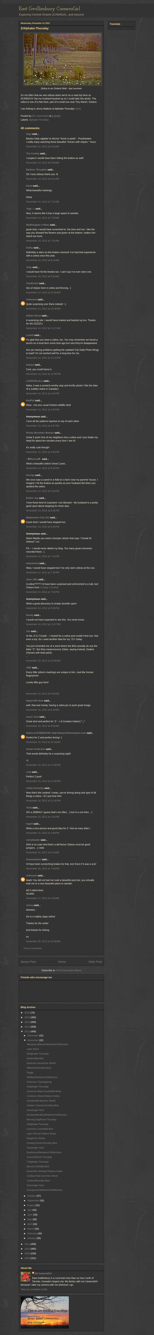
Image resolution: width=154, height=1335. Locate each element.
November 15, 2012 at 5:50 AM (42, 693)
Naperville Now (34, 700)
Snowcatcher (33, 859)
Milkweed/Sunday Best (39, 1067)
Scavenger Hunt (35, 1110)
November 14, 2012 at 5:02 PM (42, 468)
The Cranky (32, 153)
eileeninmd (32, 563)
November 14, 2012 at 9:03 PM (42, 608)
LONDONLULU (34, 381)
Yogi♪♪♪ (30, 208)
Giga (28, 134)
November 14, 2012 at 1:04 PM (42, 393)
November (33, 1040)
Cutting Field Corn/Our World (42, 1176)
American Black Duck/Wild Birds (44, 1091)
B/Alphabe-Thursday (38, 1053)
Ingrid (29, 823)
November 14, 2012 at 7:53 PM (42, 592)
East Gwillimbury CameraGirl (49, 8)
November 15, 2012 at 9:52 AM (42, 726)
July (29, 1210)
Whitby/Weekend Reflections (42, 1077)
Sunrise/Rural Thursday (39, 1157)
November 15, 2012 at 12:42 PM (43, 800)
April (30, 1224)
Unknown (31, 299)
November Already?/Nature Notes (45, 1171)
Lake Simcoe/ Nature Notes (41, 1133)
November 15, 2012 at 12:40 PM (43, 781)
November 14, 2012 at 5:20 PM (42, 491)
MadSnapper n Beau (37, 224)
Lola (28, 772)
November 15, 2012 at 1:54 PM (42, 816)
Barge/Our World (36, 1138)
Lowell (30, 335)
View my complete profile (34, 1289)
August (31, 1205)
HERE (78, 109)
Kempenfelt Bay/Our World (41, 1100)
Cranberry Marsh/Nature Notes (43, 1096)
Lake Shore (33, 1049)
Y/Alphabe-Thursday (38, 1161)
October (32, 1196)
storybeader (33, 840)
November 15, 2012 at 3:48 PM (42, 833)
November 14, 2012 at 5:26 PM (42, 510)
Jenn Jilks (32, 579)
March (31, 1228)
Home (62, 961)
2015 (27, 1017)
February (32, 1233)
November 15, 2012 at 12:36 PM (43, 765)
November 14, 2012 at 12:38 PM (43, 374)
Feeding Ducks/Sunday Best (42, 1143)
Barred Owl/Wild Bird (38, 1166)
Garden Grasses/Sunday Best (43, 1105)
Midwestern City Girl (37, 517)
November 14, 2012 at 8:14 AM (42, 260)
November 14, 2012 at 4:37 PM (42, 425)
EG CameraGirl (43, 1273)
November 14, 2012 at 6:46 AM (42, 162)
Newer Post (28, 961)
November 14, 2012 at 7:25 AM (42, 217)
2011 (27, 1244)
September (33, 1200)
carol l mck (32, 716)
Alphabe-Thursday (39, 119)
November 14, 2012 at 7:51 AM (42, 240)
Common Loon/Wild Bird (40, 1129)
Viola (29, 807)
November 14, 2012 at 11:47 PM (43, 624)
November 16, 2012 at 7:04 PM (42, 868)
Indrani (30, 364)
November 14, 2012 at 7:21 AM (42, 201)
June (30, 1214)
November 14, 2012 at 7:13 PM (42, 556)
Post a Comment (33, 948)
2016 (27, 1012)
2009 (27, 1253)
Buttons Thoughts (36, 169)
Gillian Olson (33, 315)
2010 (27, 1248)
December (33, 1035)
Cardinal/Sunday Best (38, 1180)
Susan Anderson (35, 749)
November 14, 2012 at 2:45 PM (42, 409)
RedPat (30, 400)
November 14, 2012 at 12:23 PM (43, 357)
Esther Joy (32, 498)
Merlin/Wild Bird (35, 1058)
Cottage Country (49, 587)
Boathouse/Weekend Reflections (44, 1152)
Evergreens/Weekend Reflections (44, 1190)
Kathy (29, 247)
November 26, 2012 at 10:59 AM (43, 941)
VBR (28, 667)
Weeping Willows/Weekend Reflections (47, 1044)
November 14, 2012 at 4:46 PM (42, 452)
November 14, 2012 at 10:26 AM (43, 292)
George (30, 475)
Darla (29, 185)
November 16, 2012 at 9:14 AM (42, 852)
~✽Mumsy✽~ (33, 459)
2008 (27, 1258)
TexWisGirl (32, 283)
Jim (28, 631)
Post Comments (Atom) (68, 970)
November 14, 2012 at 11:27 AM (43, 328)
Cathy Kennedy (35, 788)
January (32, 1238)
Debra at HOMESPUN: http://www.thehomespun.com (56, 733)
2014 (27, 1022)
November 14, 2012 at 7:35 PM (42, 572)
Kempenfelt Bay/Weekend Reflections (47, 1114)
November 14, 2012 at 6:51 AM (42, 178)
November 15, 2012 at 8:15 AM (42, 709)
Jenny (29, 905)
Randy (29, 615)
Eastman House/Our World (41, 1063)
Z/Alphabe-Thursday (37, 1124)
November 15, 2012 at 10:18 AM (43, 742)
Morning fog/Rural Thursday (42, 1119)
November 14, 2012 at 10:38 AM (43, 308)
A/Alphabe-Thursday (38, 1086)
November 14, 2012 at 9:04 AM (42, 276)
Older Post (95, 961)
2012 (27, 1031)
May (29, 1219)
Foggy (30, 1072)
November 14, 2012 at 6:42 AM (42, 146)
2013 (27, 1026)
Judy (29, 267)
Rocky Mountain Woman (40, 432)
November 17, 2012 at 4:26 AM (42, 898)
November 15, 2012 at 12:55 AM (43, 660)
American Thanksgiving (39, 1082)
